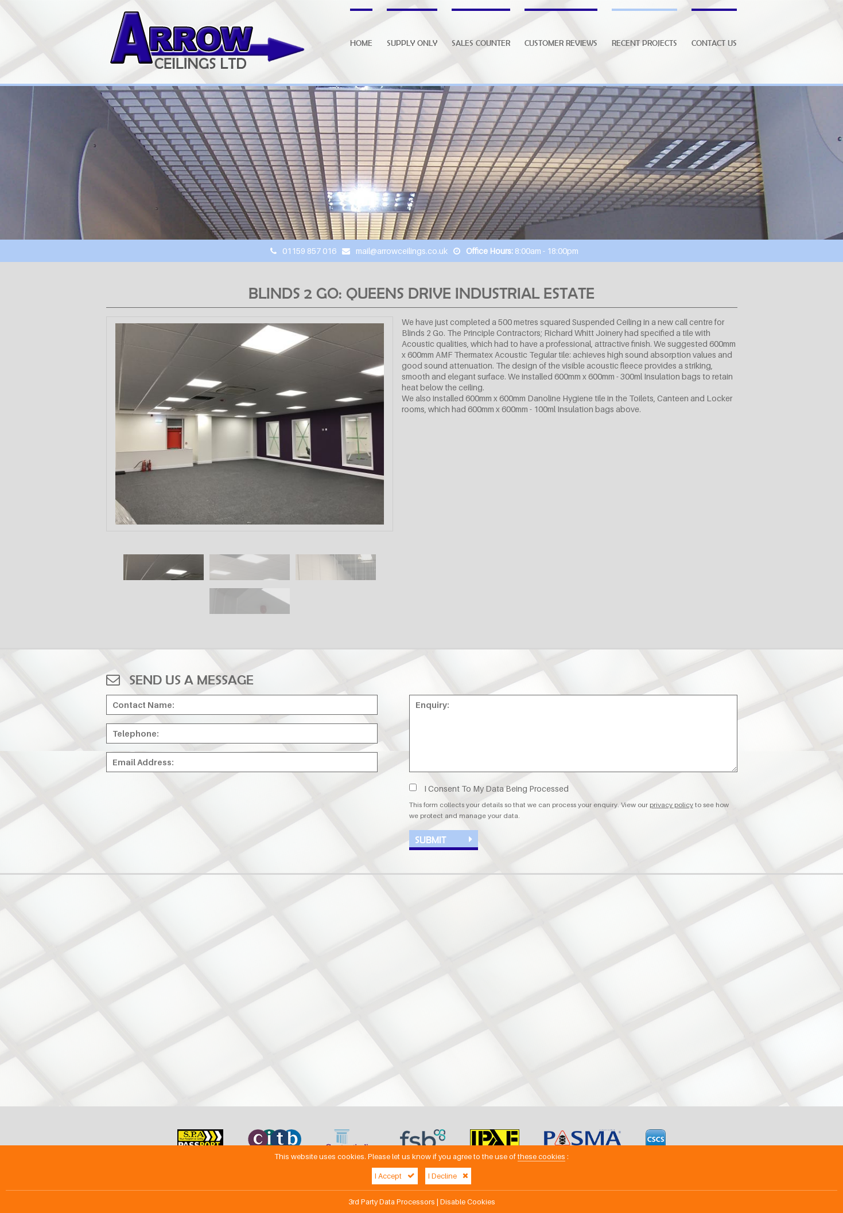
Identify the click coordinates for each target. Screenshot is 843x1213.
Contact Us (714, 43)
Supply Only (412, 43)
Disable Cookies (467, 1202)
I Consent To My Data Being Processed (489, 788)
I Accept (395, 1176)
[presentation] (193, 803)
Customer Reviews (561, 43)
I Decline (448, 1176)
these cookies (541, 1156)
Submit (443, 839)
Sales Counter (481, 43)
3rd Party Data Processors (391, 1202)
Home (361, 43)
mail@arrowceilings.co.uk (402, 251)
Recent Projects (644, 43)
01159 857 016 (309, 251)
